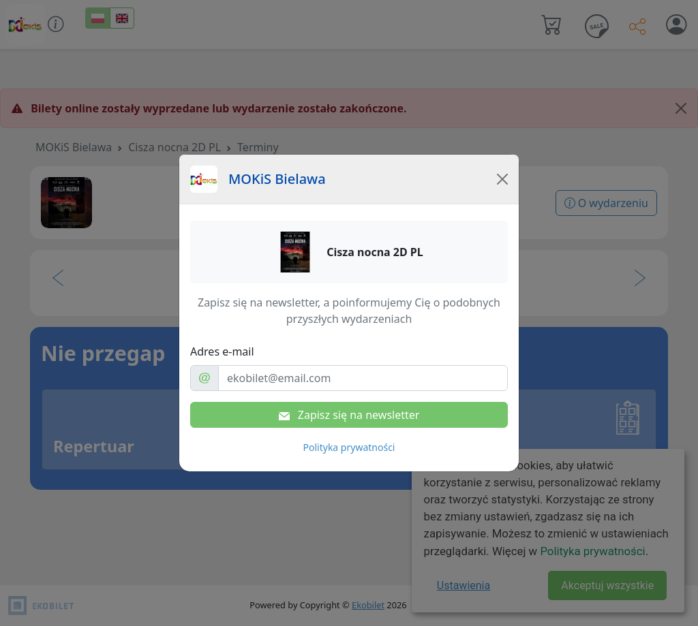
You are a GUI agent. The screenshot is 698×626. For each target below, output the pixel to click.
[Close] (502, 179)
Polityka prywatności (349, 447)
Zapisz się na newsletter (349, 414)
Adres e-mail (222, 351)
